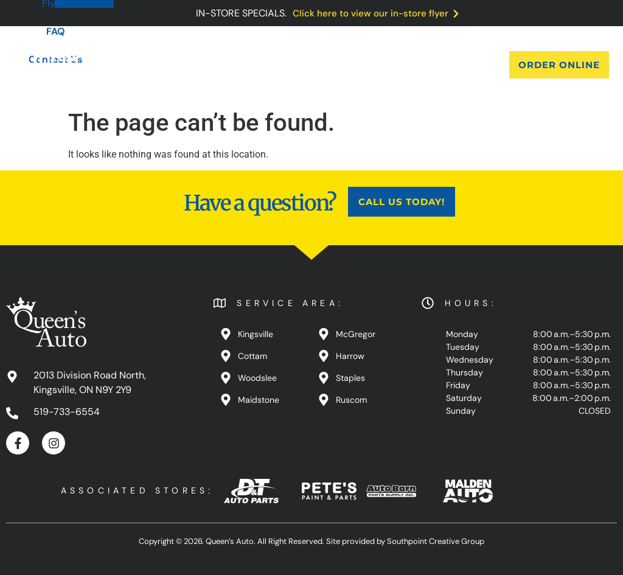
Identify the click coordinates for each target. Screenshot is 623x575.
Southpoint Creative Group (435, 541)
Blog (284, 64)
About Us (160, 64)
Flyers (331, 64)
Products (227, 64)
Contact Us (439, 64)
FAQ (378, 64)
